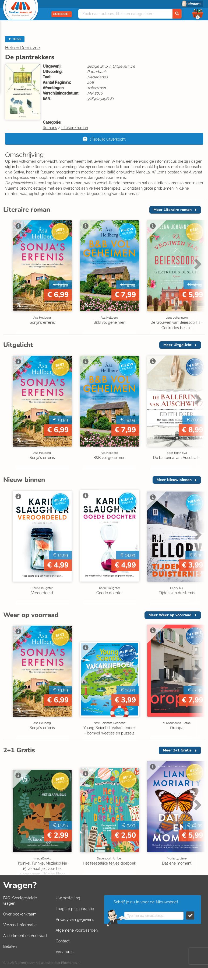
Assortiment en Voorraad (25, 936)
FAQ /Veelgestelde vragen (20, 901)
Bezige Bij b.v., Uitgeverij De (111, 66)
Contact (63, 941)
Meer (172, 209)
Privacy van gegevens (75, 919)
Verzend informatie (20, 925)
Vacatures (64, 952)
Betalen (10, 946)
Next (197, 264)
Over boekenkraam (20, 914)
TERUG (14, 39)
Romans (50, 128)
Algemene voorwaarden (77, 930)
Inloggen (194, 3)
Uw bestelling (68, 898)
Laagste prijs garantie (75, 909)
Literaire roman (74, 128)
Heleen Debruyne (22, 47)
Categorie (61, 14)
